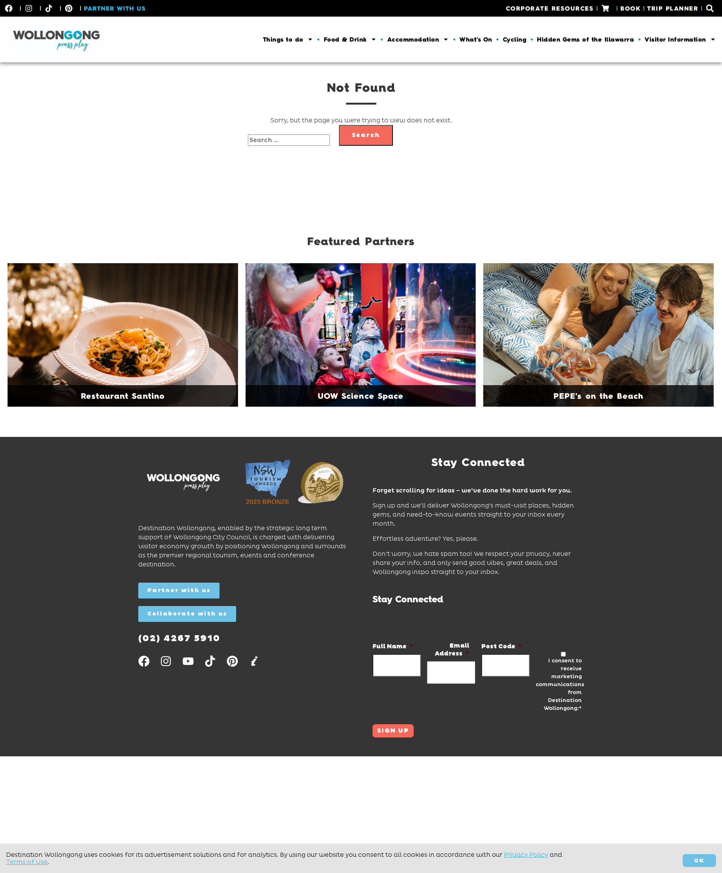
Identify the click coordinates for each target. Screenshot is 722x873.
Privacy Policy (526, 854)
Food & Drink (350, 39)
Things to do (288, 39)
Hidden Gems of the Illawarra (585, 39)
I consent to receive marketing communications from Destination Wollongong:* (559, 684)
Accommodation (418, 39)
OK (699, 860)
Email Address (452, 649)
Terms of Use (27, 861)
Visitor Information (680, 39)
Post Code (501, 646)
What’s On (475, 39)
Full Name (393, 646)
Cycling (515, 39)
